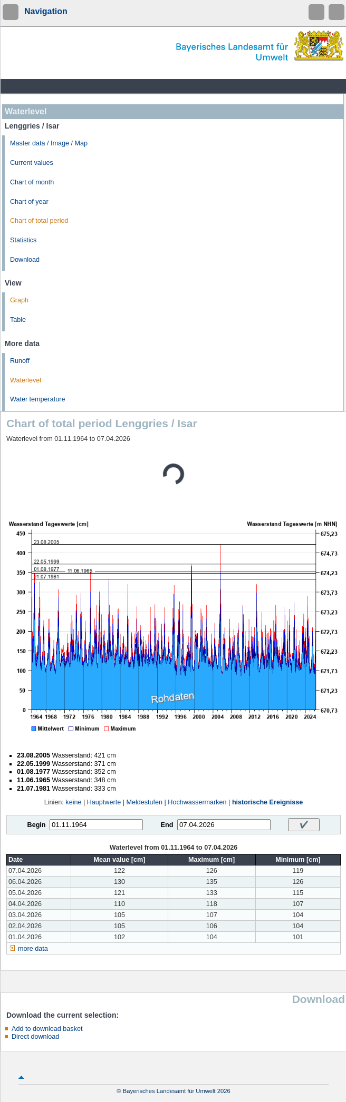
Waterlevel (25, 380)
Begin (36, 825)
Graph (19, 300)
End (167, 825)
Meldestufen (144, 802)
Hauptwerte (104, 802)
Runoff (20, 361)
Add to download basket (47, 1028)
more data (33, 948)
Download (25, 259)
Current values (31, 162)
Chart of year (29, 201)
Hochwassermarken (197, 802)
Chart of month (32, 182)
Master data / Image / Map (49, 143)
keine (73, 802)
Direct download (35, 1036)
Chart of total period (39, 220)
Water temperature (37, 399)
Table (18, 319)
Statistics (23, 240)
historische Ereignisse (267, 802)
